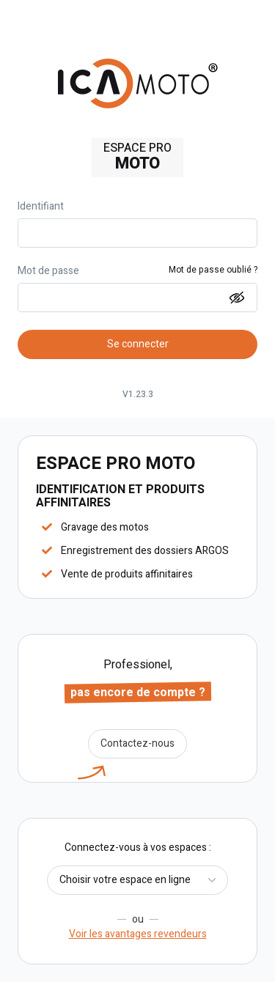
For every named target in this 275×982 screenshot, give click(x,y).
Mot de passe (48, 271)
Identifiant (41, 207)
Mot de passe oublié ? (213, 270)
